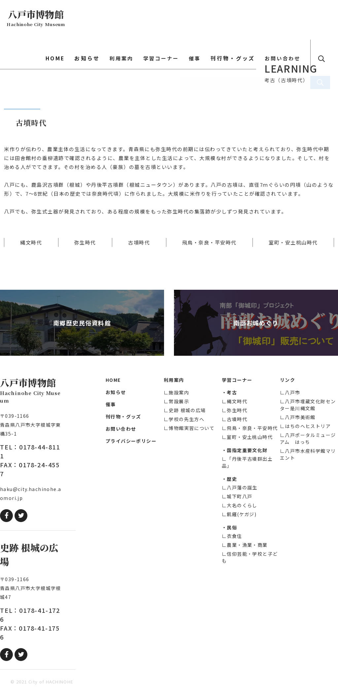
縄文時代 (31, 242)
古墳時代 (139, 242)
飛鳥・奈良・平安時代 (209, 242)
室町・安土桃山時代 (293, 242)
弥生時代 (85, 242)
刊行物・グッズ (247, 18)
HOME (92, 18)
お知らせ (119, 18)
